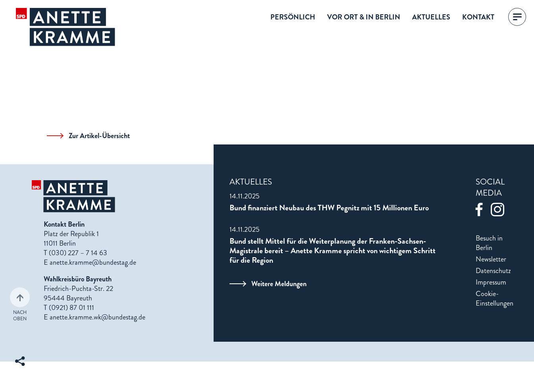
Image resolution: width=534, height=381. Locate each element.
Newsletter (491, 259)
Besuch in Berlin (489, 242)
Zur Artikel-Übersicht (88, 135)
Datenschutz (493, 270)
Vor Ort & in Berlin (363, 17)
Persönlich (292, 17)
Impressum (491, 282)
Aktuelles (431, 17)
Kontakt (478, 17)
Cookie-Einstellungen (494, 298)
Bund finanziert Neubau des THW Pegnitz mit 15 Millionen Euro (329, 208)
